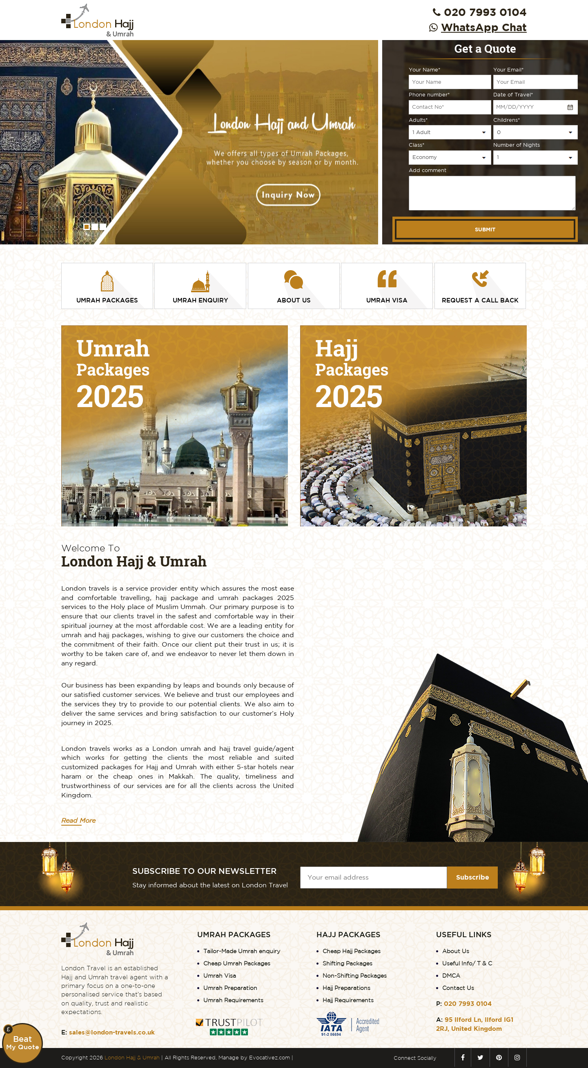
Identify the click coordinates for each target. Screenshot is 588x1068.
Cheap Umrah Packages (236, 963)
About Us (455, 951)
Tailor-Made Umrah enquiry (241, 951)
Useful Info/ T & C (467, 963)
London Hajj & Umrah (132, 1058)
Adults (418, 120)
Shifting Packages (347, 963)
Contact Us (458, 988)
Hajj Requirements (348, 1000)
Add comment (427, 170)
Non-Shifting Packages (355, 975)
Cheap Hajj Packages (352, 951)
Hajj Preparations (346, 988)
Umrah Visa (219, 975)
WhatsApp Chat (484, 27)
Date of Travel (513, 95)
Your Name (425, 70)
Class (417, 145)
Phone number (429, 95)
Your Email (508, 70)
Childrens (506, 120)
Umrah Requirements (233, 1000)
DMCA (451, 975)
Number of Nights (516, 145)
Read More (78, 820)
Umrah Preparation (230, 988)
